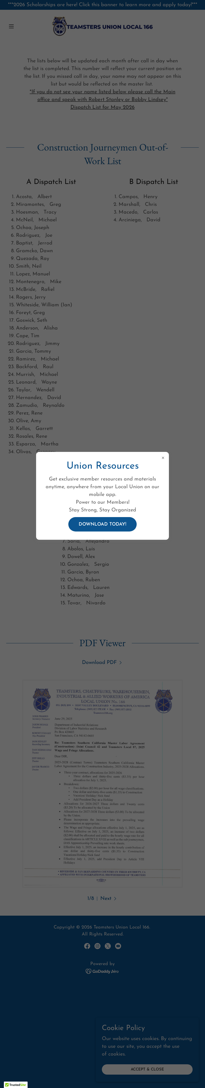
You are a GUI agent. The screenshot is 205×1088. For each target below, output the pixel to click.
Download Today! (102, 524)
